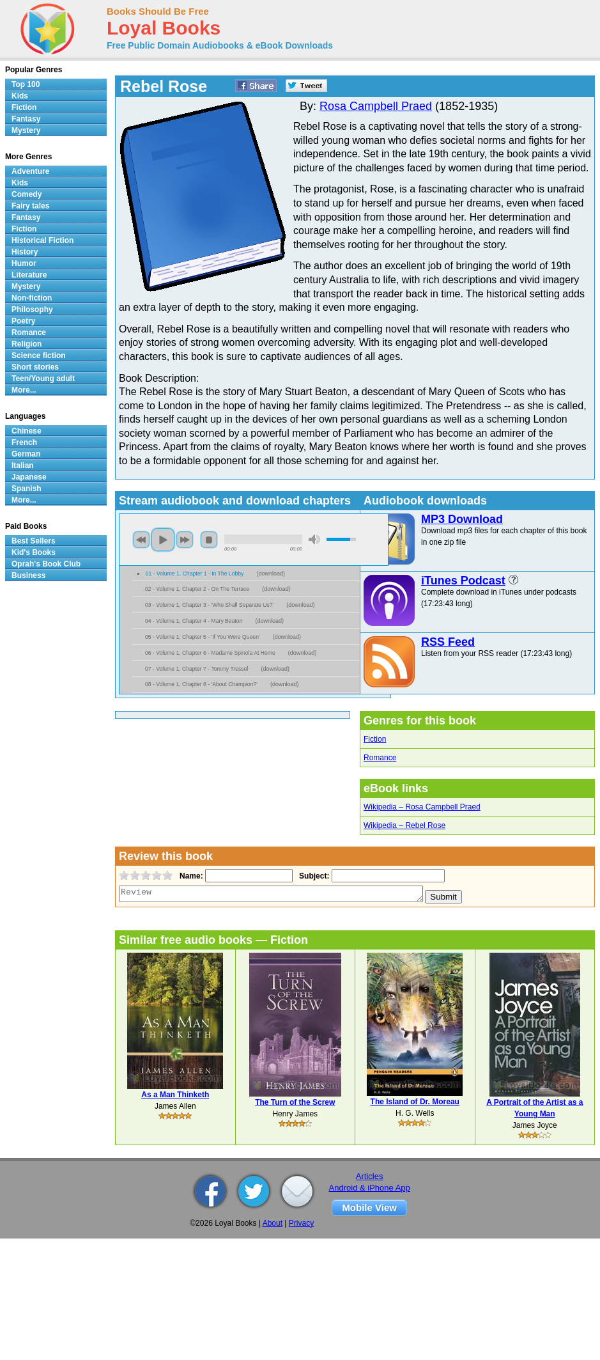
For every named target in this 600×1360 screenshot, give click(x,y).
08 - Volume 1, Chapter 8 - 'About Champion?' (201, 684)
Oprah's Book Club (46, 563)
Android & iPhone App (369, 1187)
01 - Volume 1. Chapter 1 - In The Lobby (195, 573)
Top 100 (26, 84)
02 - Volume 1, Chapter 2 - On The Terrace (197, 589)
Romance (380, 757)
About (272, 1223)
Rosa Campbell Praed (375, 106)
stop (209, 540)
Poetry (23, 321)
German (26, 453)
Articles (369, 1176)
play (163, 539)
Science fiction (39, 355)
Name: (190, 875)
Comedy (27, 194)
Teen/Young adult (43, 378)
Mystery (26, 130)
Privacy (301, 1223)
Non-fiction (32, 297)
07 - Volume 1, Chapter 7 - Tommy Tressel (196, 669)
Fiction (375, 739)
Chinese (27, 430)
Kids (20, 95)
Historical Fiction (42, 240)
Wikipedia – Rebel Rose (404, 825)
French (24, 442)
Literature (29, 274)
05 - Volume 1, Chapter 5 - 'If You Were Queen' (202, 637)
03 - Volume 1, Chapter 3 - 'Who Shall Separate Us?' (209, 605)
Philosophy (32, 309)
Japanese (29, 477)
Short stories (35, 367)
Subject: (313, 875)
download (270, 573)
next (185, 540)
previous (141, 540)
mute (314, 539)
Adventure (30, 171)
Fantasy (26, 118)
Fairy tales (30, 205)
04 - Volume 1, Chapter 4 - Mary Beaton (193, 621)
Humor (24, 263)
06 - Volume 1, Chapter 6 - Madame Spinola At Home (210, 653)
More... (24, 390)
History (25, 251)
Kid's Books (34, 552)
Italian (23, 465)
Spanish (27, 488)
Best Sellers (34, 540)
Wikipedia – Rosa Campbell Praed (422, 806)
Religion (27, 344)
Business (28, 575)
